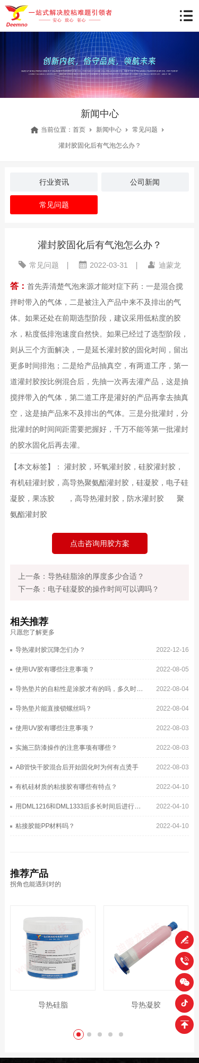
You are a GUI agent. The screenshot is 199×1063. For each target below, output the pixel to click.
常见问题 (145, 129)
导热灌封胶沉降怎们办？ (50, 649)
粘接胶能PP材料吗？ (45, 826)
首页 (79, 129)
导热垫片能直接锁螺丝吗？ (53, 708)
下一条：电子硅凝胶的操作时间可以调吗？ (88, 589)
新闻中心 (109, 129)
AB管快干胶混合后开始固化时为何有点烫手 (77, 767)
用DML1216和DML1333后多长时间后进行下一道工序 (80, 806)
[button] (78, 1034)
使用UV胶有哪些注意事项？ (54, 669)
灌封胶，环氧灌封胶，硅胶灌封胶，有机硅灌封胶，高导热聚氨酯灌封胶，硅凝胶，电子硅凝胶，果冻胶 (99, 482)
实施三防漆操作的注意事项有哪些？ (66, 747)
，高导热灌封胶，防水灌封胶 (115, 498)
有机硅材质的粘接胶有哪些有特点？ (66, 787)
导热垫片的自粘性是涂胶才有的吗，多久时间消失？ (80, 689)
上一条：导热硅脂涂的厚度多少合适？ (81, 576)
